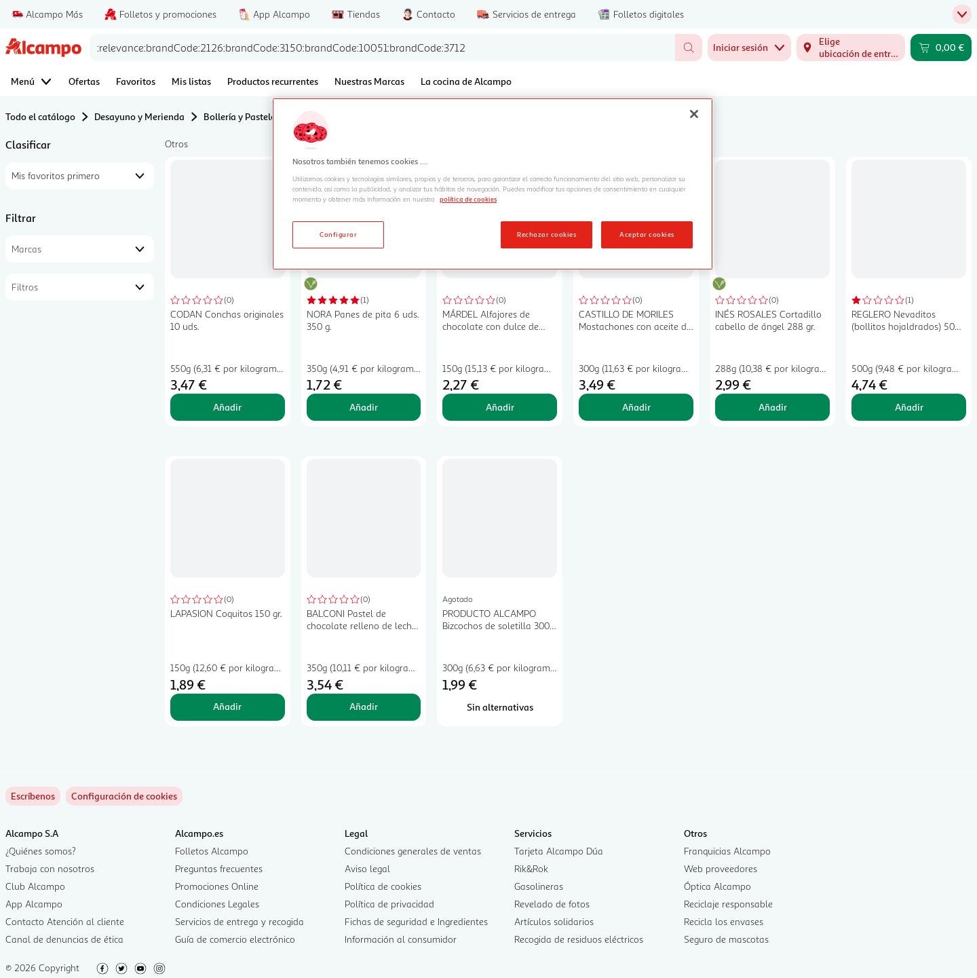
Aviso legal (367, 868)
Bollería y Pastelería (245, 116)
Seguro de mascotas (726, 939)
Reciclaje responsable (728, 903)
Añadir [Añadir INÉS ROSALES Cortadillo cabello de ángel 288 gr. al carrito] (773, 407)
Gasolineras (538, 886)
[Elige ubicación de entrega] (851, 47)
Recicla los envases (723, 921)
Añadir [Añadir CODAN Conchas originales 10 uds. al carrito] (227, 407)
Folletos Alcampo (211, 851)
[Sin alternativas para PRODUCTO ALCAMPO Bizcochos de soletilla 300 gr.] (499, 707)
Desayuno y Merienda (139, 116)
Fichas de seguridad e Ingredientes (416, 921)
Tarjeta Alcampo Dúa (558, 851)
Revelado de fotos (552, 903)
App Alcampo (33, 903)
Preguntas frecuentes (219, 868)
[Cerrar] (694, 114)
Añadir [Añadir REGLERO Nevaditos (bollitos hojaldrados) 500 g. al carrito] (909, 407)
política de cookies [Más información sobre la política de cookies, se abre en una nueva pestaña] (468, 199)
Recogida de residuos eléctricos (578, 939)
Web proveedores (720, 868)
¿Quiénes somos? (40, 851)
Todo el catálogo (40, 116)
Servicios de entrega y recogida (239, 921)
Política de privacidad (389, 903)
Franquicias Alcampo (727, 851)
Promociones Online (216, 886)
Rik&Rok (531, 868)
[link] (124, 796)
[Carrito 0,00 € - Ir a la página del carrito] (941, 47)
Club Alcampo (35, 886)
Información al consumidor (401, 939)
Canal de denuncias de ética (64, 939)
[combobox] (382, 47)
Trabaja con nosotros (49, 868)
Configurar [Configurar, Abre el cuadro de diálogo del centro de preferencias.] (338, 234)
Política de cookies (383, 886)
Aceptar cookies (646, 234)
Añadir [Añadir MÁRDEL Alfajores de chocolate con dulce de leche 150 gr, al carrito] (500, 407)
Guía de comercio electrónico (235, 939)
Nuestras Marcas (369, 81)
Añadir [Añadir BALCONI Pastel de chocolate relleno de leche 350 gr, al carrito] (363, 706)
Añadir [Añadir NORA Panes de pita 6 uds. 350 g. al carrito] (363, 407)
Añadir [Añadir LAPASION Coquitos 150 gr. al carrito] (227, 706)
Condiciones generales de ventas (413, 851)
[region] (492, 184)
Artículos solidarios (554, 921)
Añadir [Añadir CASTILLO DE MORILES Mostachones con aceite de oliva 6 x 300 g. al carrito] (636, 407)
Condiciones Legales (217, 903)
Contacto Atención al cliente (64, 921)
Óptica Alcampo (717, 886)
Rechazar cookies (546, 234)
